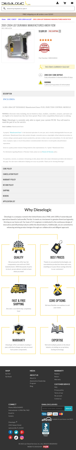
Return (56, 376)
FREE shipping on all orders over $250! (38, 14)
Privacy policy (59, 390)
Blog (31, 386)
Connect (12, 404)
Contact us (57, 399)
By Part (7, 374)
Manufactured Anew (15, 132)
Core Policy (7, 168)
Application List (9, 201)
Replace (57, 374)
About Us (34, 375)
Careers (11, 416)
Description (7, 93)
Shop (7, 371)
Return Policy (8, 185)
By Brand (8, 376)
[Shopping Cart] (64, 2)
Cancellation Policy (10, 174)
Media (32, 371)
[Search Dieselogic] (4, 8)
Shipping (6, 190)
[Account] (57, 2)
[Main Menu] (72, 2)
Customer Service (62, 384)
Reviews (6, 196)
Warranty (59, 371)
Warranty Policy (9, 179)
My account (58, 396)
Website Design (33, 447)
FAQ (55, 387)
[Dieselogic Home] (16, 3)
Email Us (11, 413)
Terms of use (58, 393)
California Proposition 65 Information (57, 83)
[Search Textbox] (38, 9)
